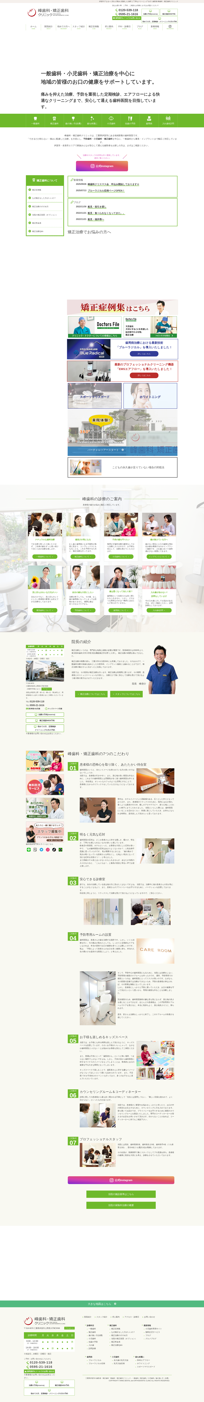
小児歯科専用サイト (153, 1329)
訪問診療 (92, 1348)
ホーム (33, 27)
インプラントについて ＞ (159, 557)
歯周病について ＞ (121, 610)
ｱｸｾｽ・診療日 (124, 27)
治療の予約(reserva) (150, 12)
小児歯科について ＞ (121, 557)
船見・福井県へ (96, 219)
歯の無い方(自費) (73, 120)
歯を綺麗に (92, 120)
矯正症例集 (94, 27)
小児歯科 (111, 120)
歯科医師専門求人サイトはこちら (39, 844)
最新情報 (147, 1325)
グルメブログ (150, 1339)
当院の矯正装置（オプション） (45, 215)
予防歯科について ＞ (83, 610)
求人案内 (109, 27)
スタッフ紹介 (78, 27)
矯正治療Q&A (37, 231)
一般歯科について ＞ (44, 557)
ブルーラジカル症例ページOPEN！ (106, 190)
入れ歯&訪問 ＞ (159, 610)
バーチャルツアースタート (106, 449)
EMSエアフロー (143, 1360)
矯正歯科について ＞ (83, 557)
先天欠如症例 (119, 1363)
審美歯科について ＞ (44, 610)
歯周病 (149, 120)
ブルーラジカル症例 (97, 1363)
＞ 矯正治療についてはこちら (91, 694)
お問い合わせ (149, 1317)
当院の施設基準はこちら (121, 1194)
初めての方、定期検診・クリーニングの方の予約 (159, 20)
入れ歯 (91, 1345)
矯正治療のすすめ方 (40, 206)
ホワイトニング (143, 1363)
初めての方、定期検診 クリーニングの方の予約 (45, 728)
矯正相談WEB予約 (168, 12)
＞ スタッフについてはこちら (126, 694)
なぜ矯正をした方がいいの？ (44, 198)
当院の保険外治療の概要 (121, 1205)
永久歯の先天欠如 (121, 1360)
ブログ (140, 27)
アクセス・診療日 (132, 1317)
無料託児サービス (152, 1332)
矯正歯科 (54, 120)
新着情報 (155, 27)
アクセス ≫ (47, 689)
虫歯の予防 (130, 120)
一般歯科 (35, 120)
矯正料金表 (36, 223)
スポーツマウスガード (146, 1367)
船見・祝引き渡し (97, 206)
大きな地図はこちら (102, 1303)
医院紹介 (48, 27)
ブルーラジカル (95, 1360)
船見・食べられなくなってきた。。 (106, 213)
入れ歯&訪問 (168, 120)
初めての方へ (63, 27)
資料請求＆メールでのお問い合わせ (126, 18)
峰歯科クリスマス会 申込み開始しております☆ (113, 184)
